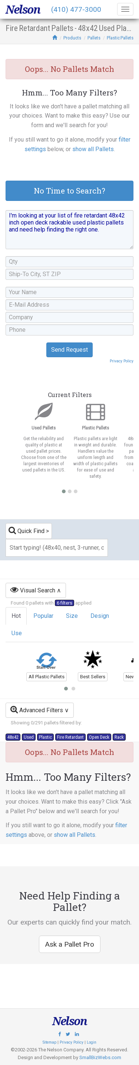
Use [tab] (16, 633)
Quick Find (26, 530)
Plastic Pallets (120, 38)
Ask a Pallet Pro (69, 944)
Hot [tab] (16, 615)
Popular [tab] (43, 615)
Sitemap (49, 1042)
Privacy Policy (121, 361)
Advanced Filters (36, 709)
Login (91, 1042)
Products (72, 38)
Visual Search (32, 589)
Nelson (23, 9)
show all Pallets (93, 149)
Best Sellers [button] (92, 676)
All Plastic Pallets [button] (46, 676)
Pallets (93, 38)
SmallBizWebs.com (100, 1057)
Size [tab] (72, 615)
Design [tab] (99, 615)
